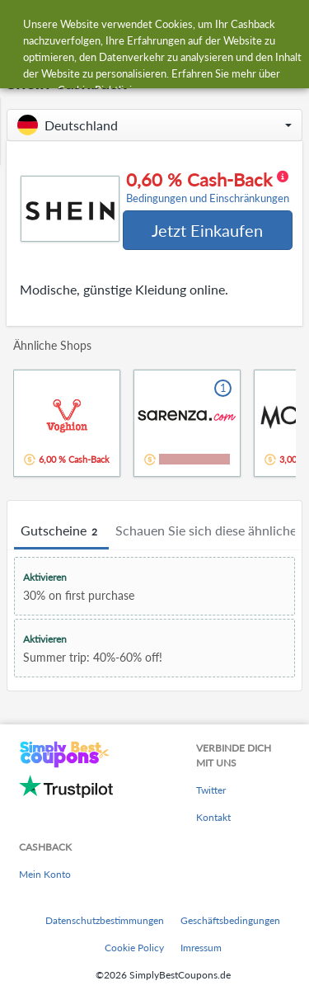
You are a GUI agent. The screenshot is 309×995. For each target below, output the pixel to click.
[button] (154, 125)
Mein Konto (45, 874)
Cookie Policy (134, 947)
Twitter (211, 790)
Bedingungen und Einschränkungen (207, 198)
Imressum (201, 947)
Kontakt (213, 817)
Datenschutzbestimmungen (104, 920)
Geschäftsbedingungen (230, 920)
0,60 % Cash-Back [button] (208, 187)
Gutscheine (61, 531)
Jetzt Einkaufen (207, 230)
